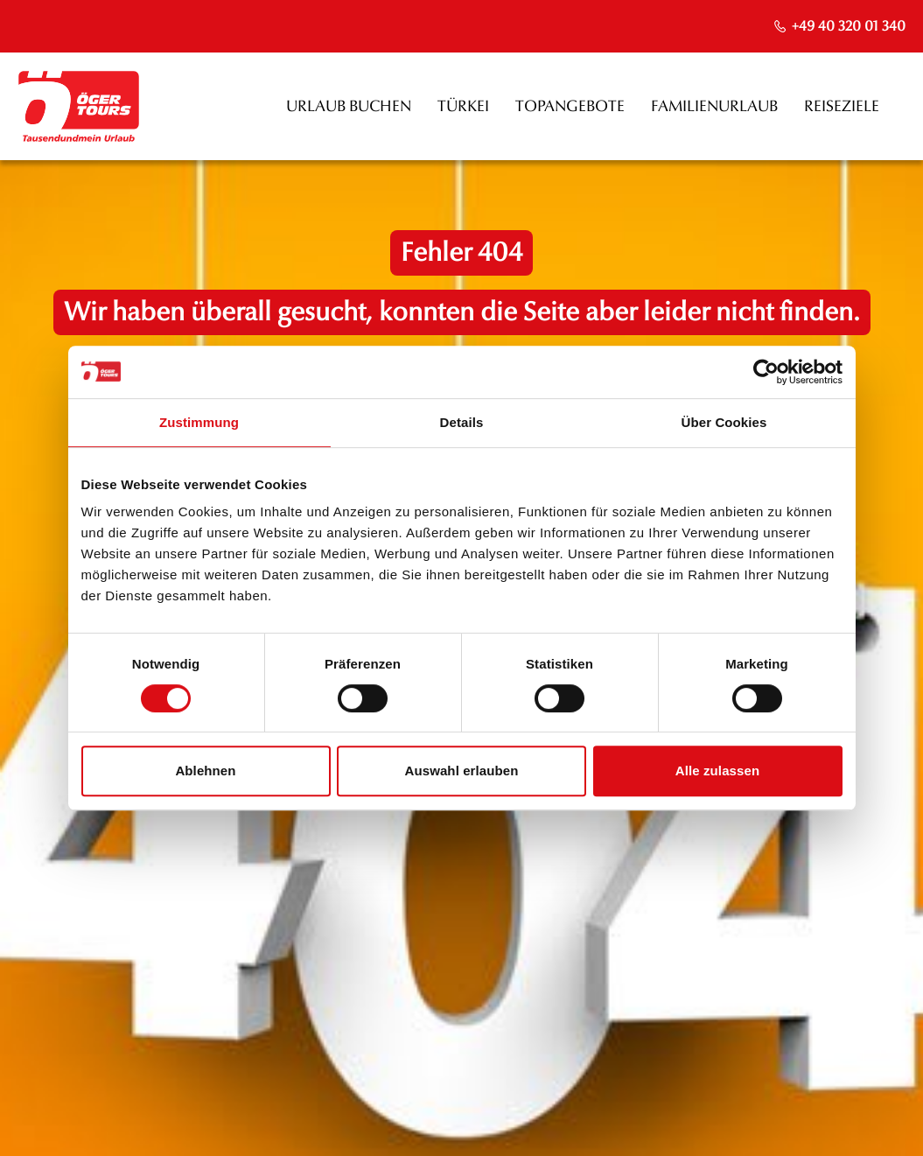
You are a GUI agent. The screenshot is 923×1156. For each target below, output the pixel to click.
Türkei (463, 106)
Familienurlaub (714, 106)
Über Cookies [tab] (724, 422)
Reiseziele (841, 106)
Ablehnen (205, 770)
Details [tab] (462, 422)
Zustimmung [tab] (199, 422)
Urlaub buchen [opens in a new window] (348, 106)
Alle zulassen (717, 770)
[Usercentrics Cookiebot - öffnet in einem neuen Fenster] (766, 372)
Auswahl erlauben (462, 770)
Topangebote (570, 106)
